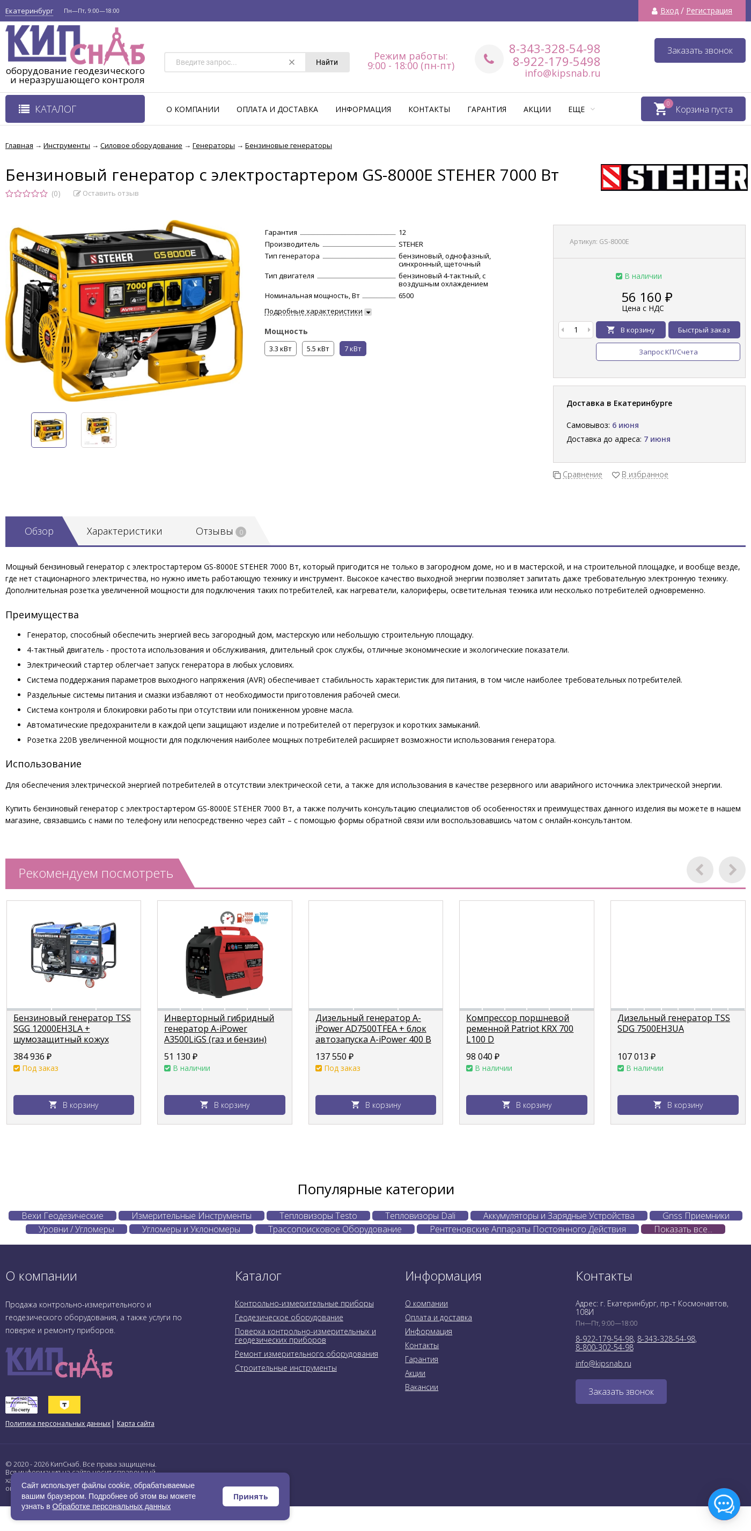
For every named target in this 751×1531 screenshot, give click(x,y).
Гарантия (486, 109)
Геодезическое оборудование (289, 1317)
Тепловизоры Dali (420, 1216)
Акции (537, 109)
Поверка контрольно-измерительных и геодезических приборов (305, 1335)
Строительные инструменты (286, 1368)
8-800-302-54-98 (605, 1347)
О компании (192, 109)
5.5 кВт (318, 348)
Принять (250, 1496)
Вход (669, 10)
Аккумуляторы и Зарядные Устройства (559, 1216)
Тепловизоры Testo (318, 1216)
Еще (581, 109)
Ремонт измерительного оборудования (306, 1354)
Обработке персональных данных (112, 1506)
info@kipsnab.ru (563, 73)
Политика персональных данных (58, 1423)
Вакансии (421, 1387)
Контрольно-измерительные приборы (304, 1303)
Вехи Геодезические (62, 1216)
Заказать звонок (700, 50)
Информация (363, 109)
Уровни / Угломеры (76, 1229)
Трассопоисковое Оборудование (335, 1229)
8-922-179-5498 (557, 61)
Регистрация (709, 10)
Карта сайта (135, 1423)
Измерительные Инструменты (191, 1216)
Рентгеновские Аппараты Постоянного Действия (528, 1229)
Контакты (429, 109)
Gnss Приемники (696, 1216)
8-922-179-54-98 (605, 1339)
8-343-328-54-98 (555, 48)
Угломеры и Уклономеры (191, 1229)
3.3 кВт (280, 348)
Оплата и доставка (277, 109)
